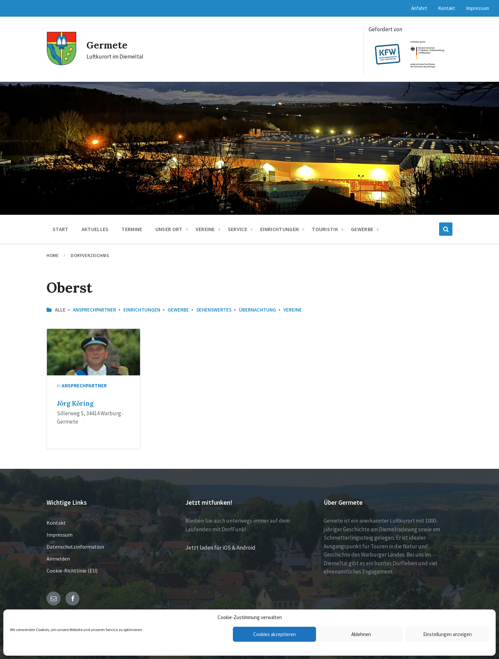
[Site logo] (62, 63)
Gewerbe (178, 310)
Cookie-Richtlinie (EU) (72, 570)
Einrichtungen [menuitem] (279, 229)
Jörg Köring (75, 403)
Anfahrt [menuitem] (419, 8)
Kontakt (56, 522)
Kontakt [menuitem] (446, 8)
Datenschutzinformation (75, 546)
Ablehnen (361, 634)
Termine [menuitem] (131, 229)
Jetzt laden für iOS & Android (220, 547)
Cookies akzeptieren (274, 634)
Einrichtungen (141, 310)
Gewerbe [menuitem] (362, 229)
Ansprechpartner (94, 310)
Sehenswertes (214, 310)
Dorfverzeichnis (90, 255)
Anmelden (58, 558)
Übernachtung (257, 310)
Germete (107, 45)
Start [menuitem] (61, 229)
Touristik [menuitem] (325, 229)
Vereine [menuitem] (205, 229)
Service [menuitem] (237, 229)
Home (53, 255)
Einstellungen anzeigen (447, 634)
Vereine (292, 310)
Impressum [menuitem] (477, 8)
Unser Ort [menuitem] (169, 229)
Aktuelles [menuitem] (95, 229)
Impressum (60, 534)
